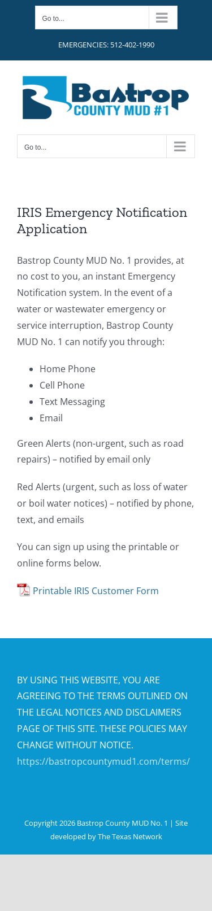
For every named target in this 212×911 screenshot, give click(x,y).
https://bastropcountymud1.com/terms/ (103, 761)
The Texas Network (130, 836)
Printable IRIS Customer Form (96, 591)
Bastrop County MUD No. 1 (122, 823)
